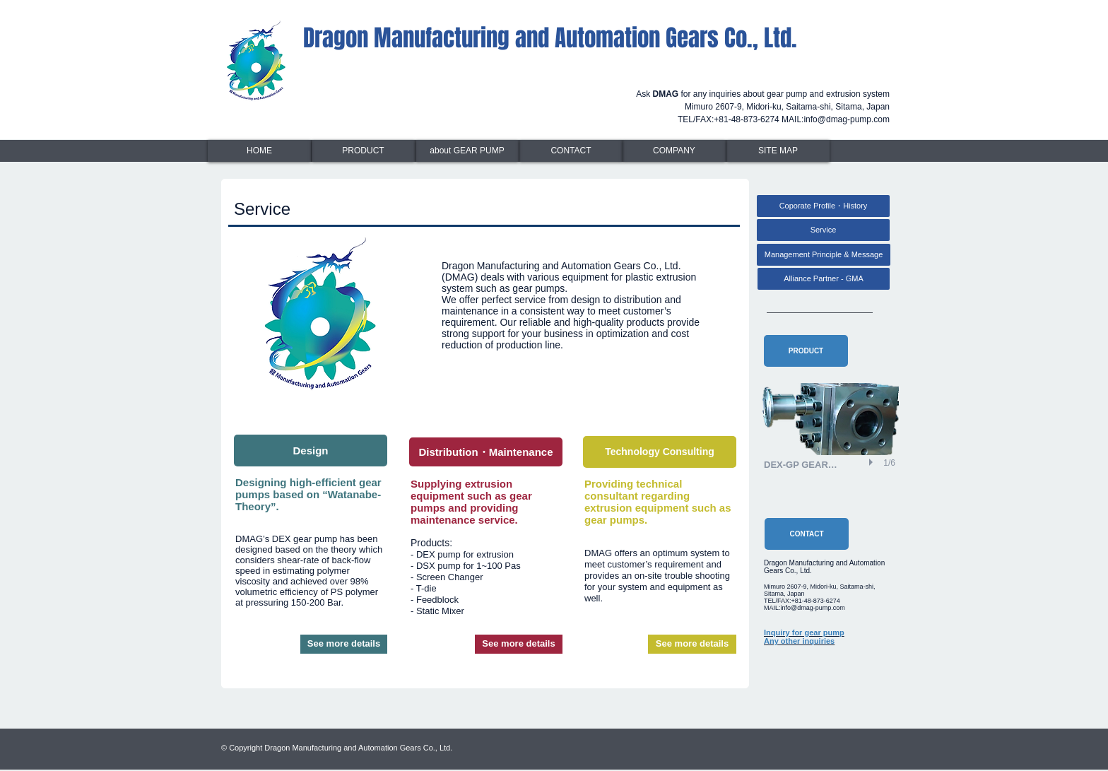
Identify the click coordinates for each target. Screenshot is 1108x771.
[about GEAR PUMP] (467, 151)
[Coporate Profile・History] (823, 206)
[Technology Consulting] (659, 452)
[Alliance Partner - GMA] (824, 279)
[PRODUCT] (363, 151)
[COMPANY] (674, 151)
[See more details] (343, 644)
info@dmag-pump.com (846, 119)
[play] (873, 462)
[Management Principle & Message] (823, 255)
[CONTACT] (571, 151)
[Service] (823, 230)
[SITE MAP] (778, 151)
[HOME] (259, 151)
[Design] (310, 450)
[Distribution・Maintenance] (485, 451)
